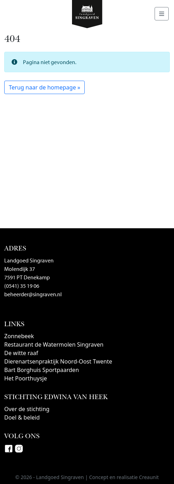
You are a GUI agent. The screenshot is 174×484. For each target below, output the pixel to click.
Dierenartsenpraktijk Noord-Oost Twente (58, 361)
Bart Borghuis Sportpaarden (41, 370)
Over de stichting (26, 409)
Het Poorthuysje (25, 378)
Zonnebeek (19, 336)
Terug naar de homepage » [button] (44, 87)
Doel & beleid (22, 417)
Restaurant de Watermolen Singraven (53, 344)
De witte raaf (21, 353)
